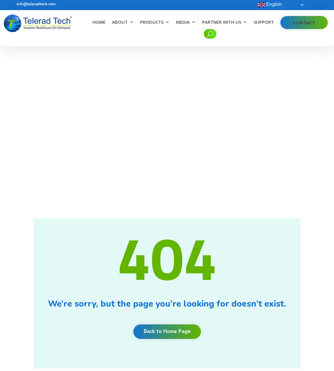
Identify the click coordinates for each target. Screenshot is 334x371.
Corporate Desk (137, 327)
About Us (131, 250)
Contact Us (132, 304)
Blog (126, 281)
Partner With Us (221, 22)
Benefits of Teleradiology (195, 268)
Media (183, 22)
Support (264, 22)
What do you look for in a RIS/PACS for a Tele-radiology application (199, 299)
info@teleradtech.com (36, 4)
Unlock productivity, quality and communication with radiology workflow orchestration (200, 321)
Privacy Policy (135, 320)
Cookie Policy (134, 312)
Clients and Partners (141, 266)
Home (99, 22)
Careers (129, 258)
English (270, 4)
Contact (304, 23)
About (120, 22)
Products (152, 22)
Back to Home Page (167, 172)
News (127, 289)
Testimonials (134, 273)
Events (128, 296)
